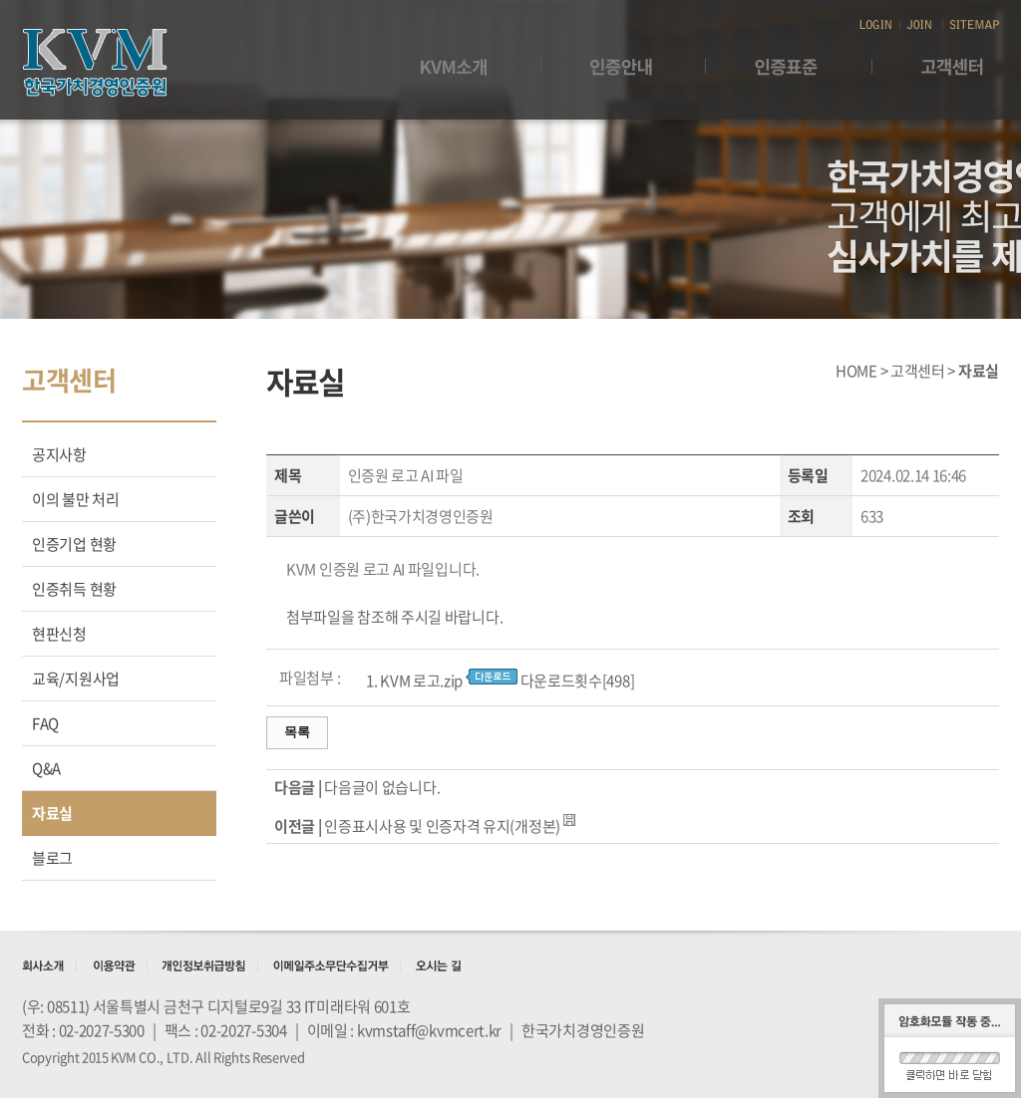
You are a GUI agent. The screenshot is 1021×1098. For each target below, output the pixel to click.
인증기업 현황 (74, 544)
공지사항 (59, 454)
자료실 (52, 813)
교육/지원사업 (76, 678)
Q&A (46, 768)
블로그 (52, 858)
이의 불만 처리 (76, 499)
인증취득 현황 (74, 589)
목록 (297, 731)
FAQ (45, 723)
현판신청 (59, 634)
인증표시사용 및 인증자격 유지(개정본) (442, 826)
